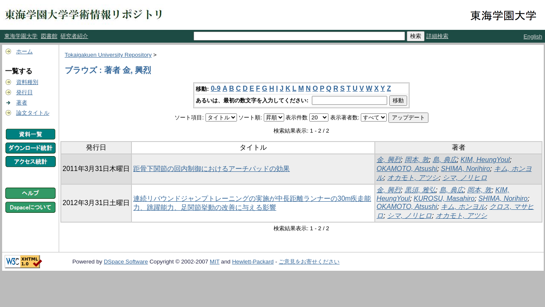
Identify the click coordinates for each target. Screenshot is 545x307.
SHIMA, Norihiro (465, 168)
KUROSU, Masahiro (444, 198)
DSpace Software (126, 261)
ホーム (24, 51)
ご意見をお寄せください (309, 261)
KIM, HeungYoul (485, 159)
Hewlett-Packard (253, 261)
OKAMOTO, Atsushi (407, 168)
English (533, 36)
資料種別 (27, 82)
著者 (21, 102)
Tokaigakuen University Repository (108, 55)
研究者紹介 (74, 36)
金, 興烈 (389, 159)
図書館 (49, 36)
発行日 (24, 92)
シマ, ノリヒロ (464, 177)
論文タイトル (32, 113)
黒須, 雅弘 (420, 190)
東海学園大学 (20, 36)
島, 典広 (445, 159)
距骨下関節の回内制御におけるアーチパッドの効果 (211, 168)
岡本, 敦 (417, 159)
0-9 (215, 88)
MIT (215, 261)
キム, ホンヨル (463, 206)
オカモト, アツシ (413, 177)
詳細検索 (437, 36)
